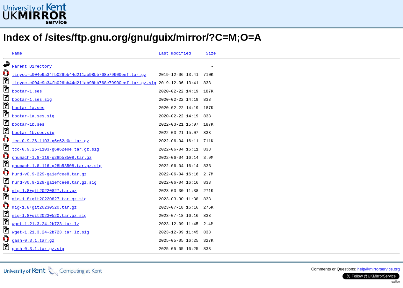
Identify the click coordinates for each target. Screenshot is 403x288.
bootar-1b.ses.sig (33, 132)
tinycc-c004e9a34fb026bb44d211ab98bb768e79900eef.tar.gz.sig (84, 82)
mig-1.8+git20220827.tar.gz (44, 190)
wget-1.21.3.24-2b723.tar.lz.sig (50, 232)
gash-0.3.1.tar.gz (33, 240)
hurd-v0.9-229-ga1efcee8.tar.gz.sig (54, 182)
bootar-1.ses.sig (32, 99)
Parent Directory (32, 66)
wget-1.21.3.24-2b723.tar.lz (45, 223)
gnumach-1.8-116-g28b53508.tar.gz (52, 157)
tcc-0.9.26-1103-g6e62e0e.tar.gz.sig (55, 149)
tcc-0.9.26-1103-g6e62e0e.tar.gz (50, 141)
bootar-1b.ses (28, 124)
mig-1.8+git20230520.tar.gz (44, 207)
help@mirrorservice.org (378, 269)
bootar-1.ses (27, 91)
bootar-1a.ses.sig (33, 116)
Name (17, 53)
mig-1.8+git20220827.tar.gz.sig (49, 199)
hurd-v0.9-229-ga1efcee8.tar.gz (49, 174)
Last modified (175, 53)
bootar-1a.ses (28, 107)
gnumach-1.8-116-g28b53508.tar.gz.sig (57, 165)
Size (211, 53)
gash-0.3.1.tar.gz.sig (38, 248)
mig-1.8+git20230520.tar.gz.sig (49, 215)
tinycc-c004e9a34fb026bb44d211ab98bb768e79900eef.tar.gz (79, 74)
